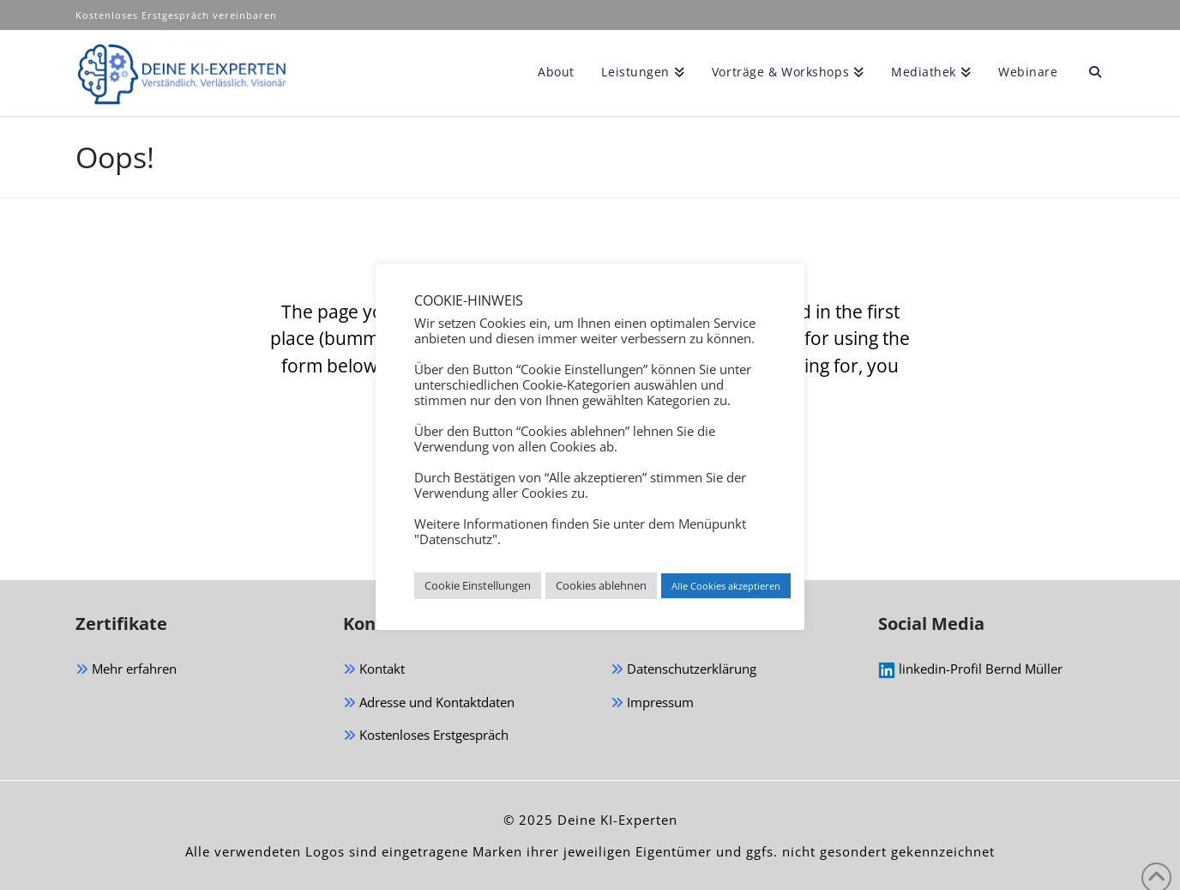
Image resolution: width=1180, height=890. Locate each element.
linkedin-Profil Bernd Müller (970, 669)
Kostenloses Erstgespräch (426, 736)
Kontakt (374, 670)
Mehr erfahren (126, 670)
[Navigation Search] (1088, 73)
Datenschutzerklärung (683, 670)
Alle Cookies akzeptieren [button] (725, 585)
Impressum (652, 703)
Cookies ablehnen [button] (601, 585)
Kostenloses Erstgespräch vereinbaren (177, 15)
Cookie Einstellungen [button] (477, 585)
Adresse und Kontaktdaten (429, 703)
